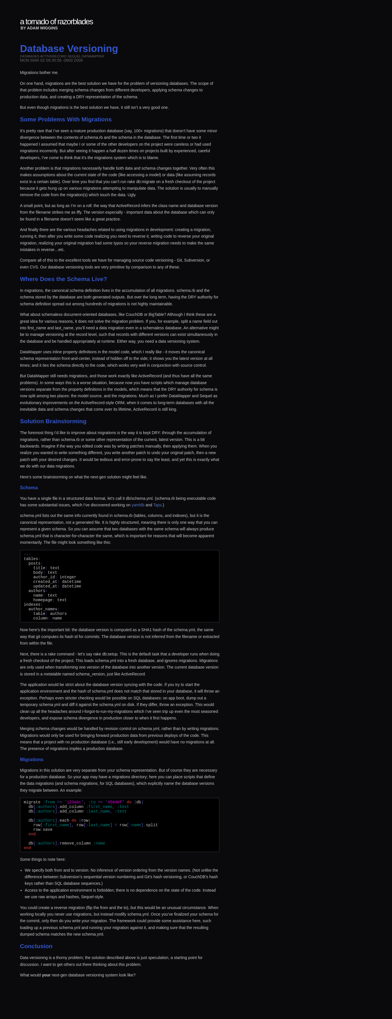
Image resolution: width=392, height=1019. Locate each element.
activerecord (53, 56)
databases (29, 56)
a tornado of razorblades (56, 21)
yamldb (137, 505)
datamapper (93, 56)
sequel (74, 56)
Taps (157, 505)
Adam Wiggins (42, 28)
